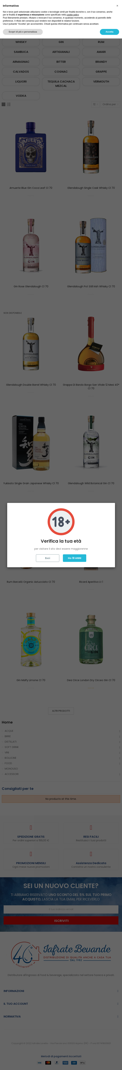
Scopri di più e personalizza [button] (23, 1063)
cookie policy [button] (72, 1046)
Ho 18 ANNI (74, 558)
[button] (117, 1037)
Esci (47, 558)
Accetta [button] (109, 1063)
